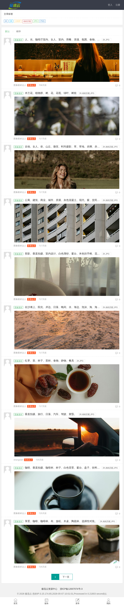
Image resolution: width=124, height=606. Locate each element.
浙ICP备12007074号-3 (71, 589)
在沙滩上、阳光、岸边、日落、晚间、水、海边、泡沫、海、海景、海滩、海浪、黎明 (63, 307)
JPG (36, 21)
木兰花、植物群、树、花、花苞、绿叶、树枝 (51, 93)
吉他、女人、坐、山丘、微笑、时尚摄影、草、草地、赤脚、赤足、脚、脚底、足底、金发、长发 (63, 146)
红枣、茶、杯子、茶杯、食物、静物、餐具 (49, 360)
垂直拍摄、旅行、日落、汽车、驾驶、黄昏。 (51, 414)
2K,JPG (106, 40)
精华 (18, 31)
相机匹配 (27, 21)
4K (6, 21)
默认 (7, 31)
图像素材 (18, 40)
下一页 (65, 577)
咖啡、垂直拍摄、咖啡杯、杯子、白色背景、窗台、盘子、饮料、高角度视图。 (63, 467)
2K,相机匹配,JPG (86, 93)
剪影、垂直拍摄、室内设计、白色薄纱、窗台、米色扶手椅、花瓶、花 (63, 253)
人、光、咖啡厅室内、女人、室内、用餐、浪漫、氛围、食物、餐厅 (63, 39)
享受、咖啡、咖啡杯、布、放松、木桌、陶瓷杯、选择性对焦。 (61, 521)
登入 (110, 5)
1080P (18, 21)
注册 (118, 5)
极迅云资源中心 (49, 589)
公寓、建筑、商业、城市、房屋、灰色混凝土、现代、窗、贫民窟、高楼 (63, 200)
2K (11, 21)
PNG (42, 21)
